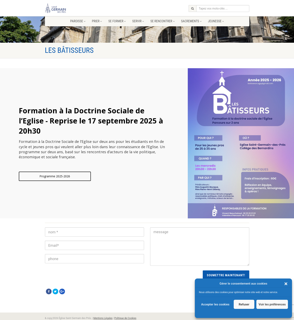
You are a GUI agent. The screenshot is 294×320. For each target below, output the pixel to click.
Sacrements (191, 21)
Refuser (244, 304)
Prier (97, 21)
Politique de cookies (241, 312)
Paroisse (77, 21)
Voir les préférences (272, 304)
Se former (117, 21)
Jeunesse (216, 21)
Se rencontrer (162, 21)
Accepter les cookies (215, 304)
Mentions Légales (103, 318)
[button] (286, 284)
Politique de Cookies (125, 318)
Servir (138, 21)
